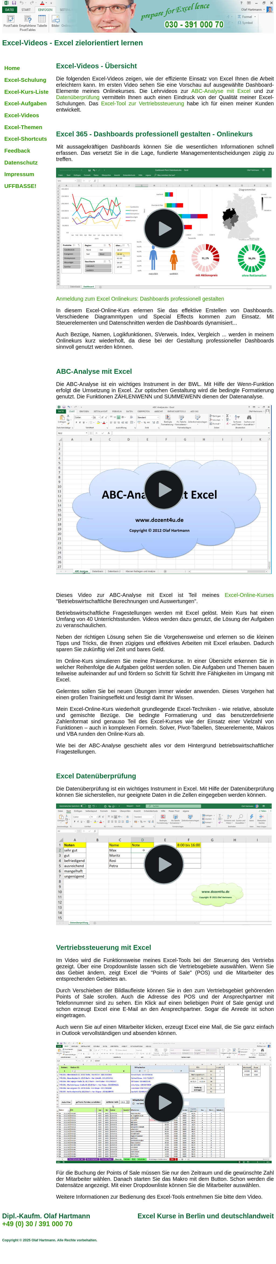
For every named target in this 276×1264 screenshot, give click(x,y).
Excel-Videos (21, 115)
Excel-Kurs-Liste (26, 92)
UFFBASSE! (20, 186)
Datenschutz (21, 162)
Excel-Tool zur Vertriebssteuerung (142, 103)
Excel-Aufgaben (25, 103)
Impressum (19, 174)
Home (12, 68)
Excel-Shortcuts (25, 139)
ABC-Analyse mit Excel (221, 91)
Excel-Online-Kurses (249, 595)
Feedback (17, 150)
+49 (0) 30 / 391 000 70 (37, 1224)
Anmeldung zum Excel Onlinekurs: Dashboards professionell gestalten (140, 299)
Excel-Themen (23, 127)
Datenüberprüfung (77, 97)
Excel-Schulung (25, 80)
